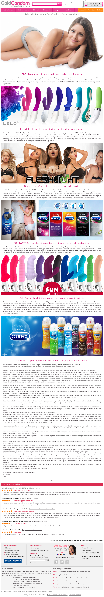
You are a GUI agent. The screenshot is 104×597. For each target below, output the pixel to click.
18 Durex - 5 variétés (34, 488)
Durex (55, 572)
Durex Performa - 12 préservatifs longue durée (42, 509)
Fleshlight (56, 584)
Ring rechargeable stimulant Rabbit (37, 521)
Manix (55, 575)
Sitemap (50, 591)
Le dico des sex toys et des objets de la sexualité (90, 553)
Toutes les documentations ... (91, 556)
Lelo (54, 581)
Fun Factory (57, 578)
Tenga (55, 587)
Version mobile (75, 595)
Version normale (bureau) (57, 595)
